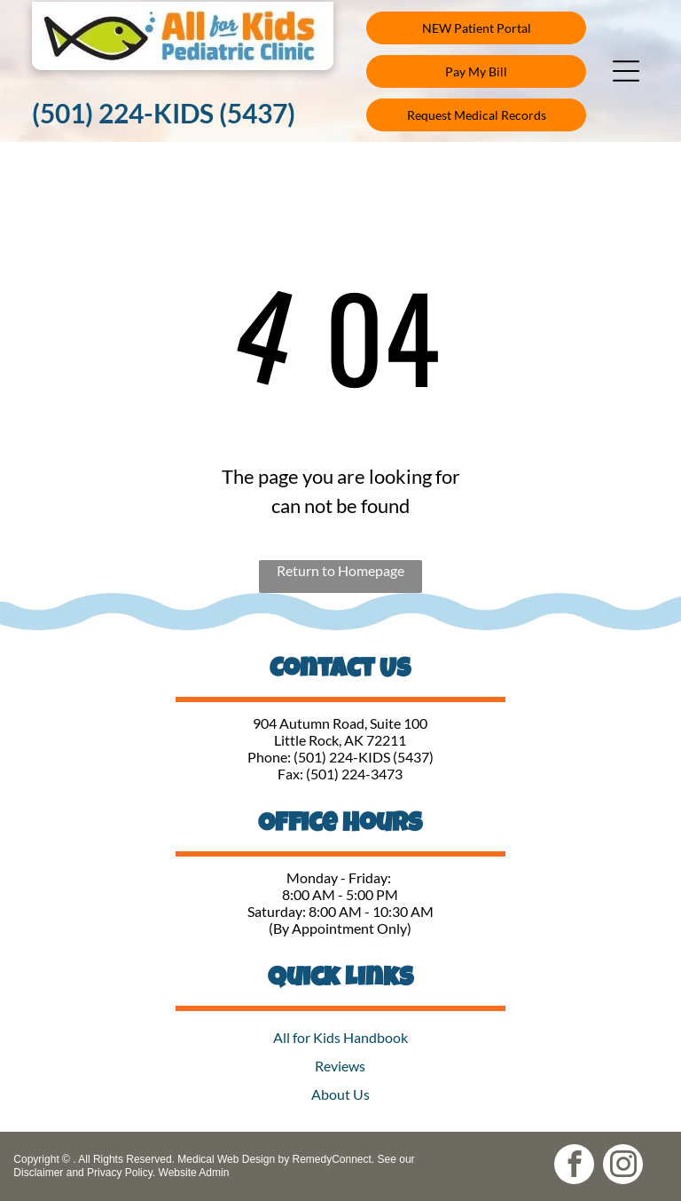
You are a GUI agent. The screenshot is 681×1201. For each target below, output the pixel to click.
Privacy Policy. (121, 1172)
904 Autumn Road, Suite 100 (340, 723)
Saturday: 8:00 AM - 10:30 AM (340, 911)
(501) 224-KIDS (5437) (364, 756)
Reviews (340, 1065)
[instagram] (623, 1166)
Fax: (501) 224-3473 (340, 773)
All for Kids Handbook (340, 1037)
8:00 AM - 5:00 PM (340, 894)
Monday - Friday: (340, 877)
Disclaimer (38, 1172)
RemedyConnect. (333, 1159)
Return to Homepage (340, 570)
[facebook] (574, 1166)
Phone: (269, 756)
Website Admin (194, 1172)
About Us (340, 1094)
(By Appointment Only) (340, 928)
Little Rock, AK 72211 (340, 739)
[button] (626, 71)
